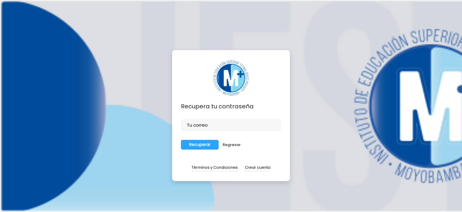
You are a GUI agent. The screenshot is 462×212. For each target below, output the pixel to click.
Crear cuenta (257, 167)
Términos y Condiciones (215, 167)
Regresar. (232, 145)
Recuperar (199, 145)
